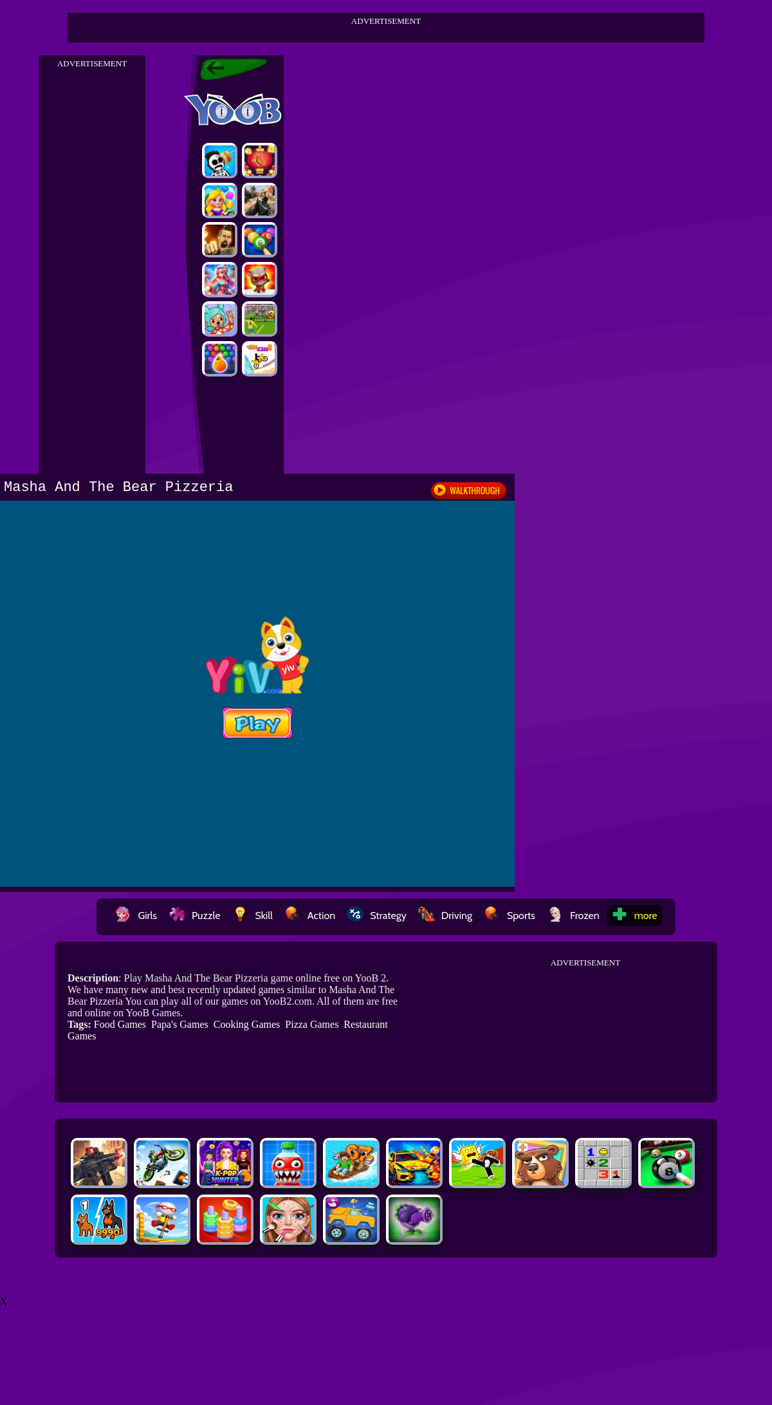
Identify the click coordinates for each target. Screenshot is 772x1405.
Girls (136, 915)
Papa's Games (179, 1024)
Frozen (573, 915)
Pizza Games (311, 1024)
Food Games (120, 1024)
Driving (445, 915)
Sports (509, 915)
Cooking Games (247, 1024)
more (634, 915)
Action (309, 915)
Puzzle (194, 915)
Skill (252, 915)
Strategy (377, 915)
